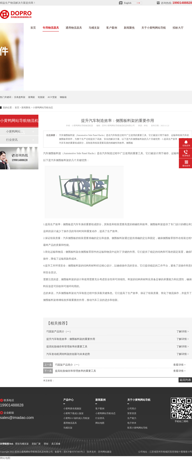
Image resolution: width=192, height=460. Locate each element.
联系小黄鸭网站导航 (137, 428)
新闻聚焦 (129, 27)
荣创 (46, 444)
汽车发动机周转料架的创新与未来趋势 (68, 354)
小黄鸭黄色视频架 (72, 409)
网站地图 (99, 423)
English (127, 3)
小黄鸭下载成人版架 (73, 413)
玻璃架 (31, 97)
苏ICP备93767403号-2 (74, 452)
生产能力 (131, 418)
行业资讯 (12, 139)
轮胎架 (41, 97)
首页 (33, 27)
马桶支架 (94, 27)
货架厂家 (36, 444)
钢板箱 (63, 97)
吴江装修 (55, 444)
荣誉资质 (131, 413)
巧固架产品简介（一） (59, 331)
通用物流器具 (74, 27)
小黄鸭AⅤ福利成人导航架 (76, 418)
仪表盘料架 (19, 97)
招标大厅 (178, 27)
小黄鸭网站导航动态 (43, 107)
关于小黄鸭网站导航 (153, 27)
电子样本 (131, 423)
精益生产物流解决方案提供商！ (18, 2)
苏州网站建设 (105, 452)
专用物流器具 (51, 27)
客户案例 (111, 27)
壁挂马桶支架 (22, 444)
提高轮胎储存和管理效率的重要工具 (66, 346)
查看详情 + (179, 364)
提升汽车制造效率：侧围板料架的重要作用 (70, 339)
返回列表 (185, 379)
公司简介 (131, 409)
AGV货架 (52, 97)
